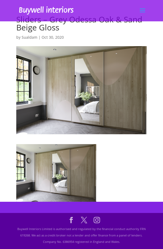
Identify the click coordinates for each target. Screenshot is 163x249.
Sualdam (29, 37)
